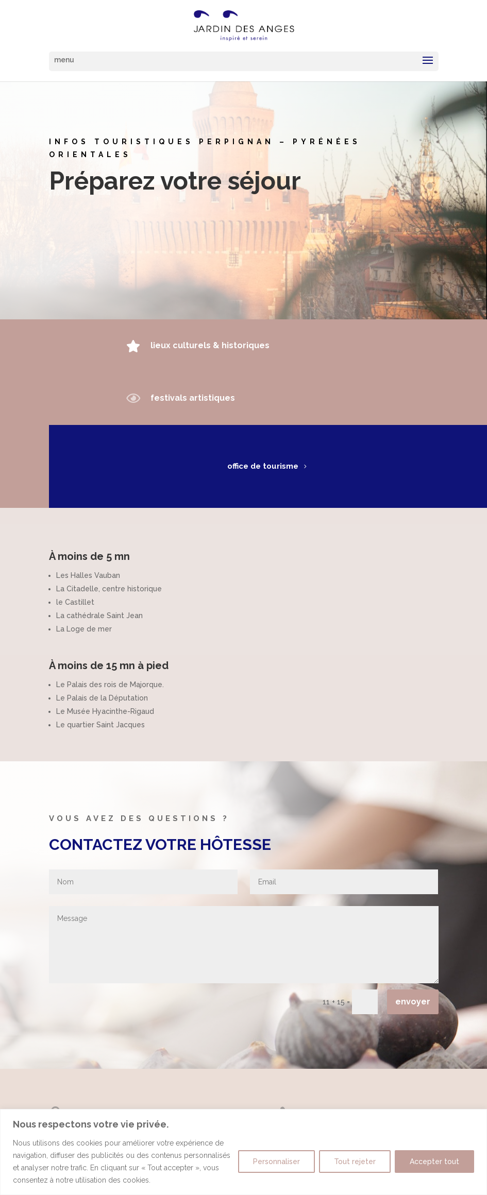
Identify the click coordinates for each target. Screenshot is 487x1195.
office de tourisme (252, 466)
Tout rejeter (355, 1161)
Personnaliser (276, 1161)
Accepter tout (434, 1161)
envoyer (412, 1001)
